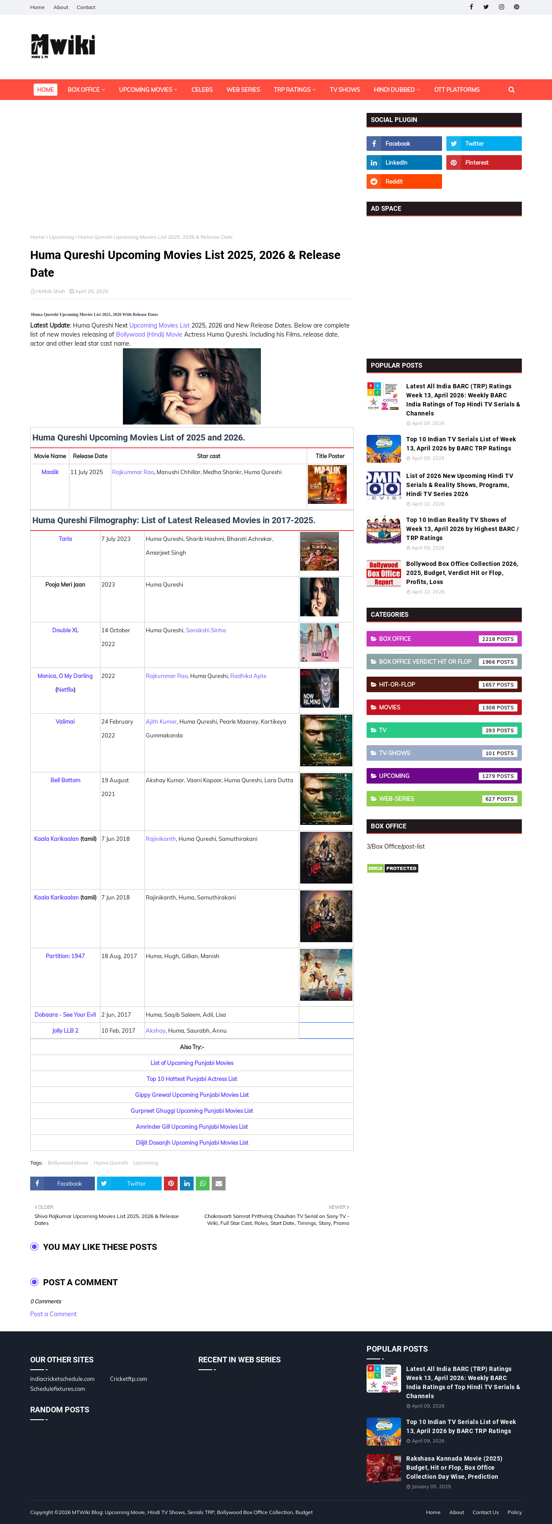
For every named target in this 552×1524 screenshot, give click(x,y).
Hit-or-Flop (448, 685)
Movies (448, 708)
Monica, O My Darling (65, 675)
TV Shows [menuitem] (345, 89)
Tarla (65, 538)
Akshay (156, 1030)
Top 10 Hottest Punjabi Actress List (192, 1078)
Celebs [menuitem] (202, 89)
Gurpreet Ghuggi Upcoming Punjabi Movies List (192, 1110)
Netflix (65, 689)
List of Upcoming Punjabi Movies (192, 1062)
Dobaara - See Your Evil (65, 1014)
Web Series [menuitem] (243, 89)
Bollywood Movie (68, 1162)
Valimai (65, 721)
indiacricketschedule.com (62, 1378)
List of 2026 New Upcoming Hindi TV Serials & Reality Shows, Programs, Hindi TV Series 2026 (459, 484)
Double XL (65, 630)
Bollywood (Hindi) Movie (149, 334)
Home (37, 7)
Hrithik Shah (50, 291)
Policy (515, 1512)
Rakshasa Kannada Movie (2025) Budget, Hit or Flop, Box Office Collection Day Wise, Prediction (454, 1467)
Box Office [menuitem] (84, 89)
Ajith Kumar (161, 721)
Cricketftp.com (128, 1378)
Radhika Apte (248, 675)
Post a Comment (53, 1314)
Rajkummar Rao (133, 471)
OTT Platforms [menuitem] (457, 89)
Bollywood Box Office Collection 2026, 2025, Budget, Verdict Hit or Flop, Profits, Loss (462, 572)
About (60, 7)
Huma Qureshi (111, 1162)
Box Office (448, 639)
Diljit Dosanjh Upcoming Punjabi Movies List (192, 1142)
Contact (86, 7)
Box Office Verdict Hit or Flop (448, 662)
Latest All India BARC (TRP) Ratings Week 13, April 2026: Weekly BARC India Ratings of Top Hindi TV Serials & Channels (463, 400)
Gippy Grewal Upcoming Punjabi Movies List (192, 1094)
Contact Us (486, 1512)
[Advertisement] (192, 173)
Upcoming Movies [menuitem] (145, 89)
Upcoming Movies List (159, 325)
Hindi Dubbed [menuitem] (394, 89)
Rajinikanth (161, 838)
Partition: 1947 (65, 955)
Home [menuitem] (45, 89)
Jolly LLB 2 (65, 1030)
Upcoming (61, 237)
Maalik (50, 471)
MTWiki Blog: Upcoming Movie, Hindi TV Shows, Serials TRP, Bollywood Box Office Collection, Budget (192, 1512)
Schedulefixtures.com (57, 1388)
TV (448, 730)
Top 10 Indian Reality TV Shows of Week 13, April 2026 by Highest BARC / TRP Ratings (462, 528)
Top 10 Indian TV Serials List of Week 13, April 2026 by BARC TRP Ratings (461, 444)
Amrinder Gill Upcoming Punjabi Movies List (192, 1126)
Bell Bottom (65, 780)
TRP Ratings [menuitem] (292, 89)
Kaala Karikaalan (56, 838)
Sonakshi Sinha (206, 630)
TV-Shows (448, 753)
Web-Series (448, 799)
